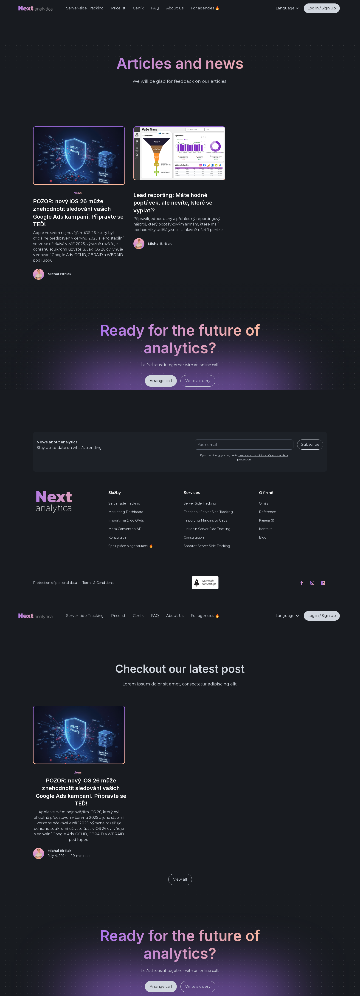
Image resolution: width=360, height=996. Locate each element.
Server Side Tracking (200, 503)
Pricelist (118, 8)
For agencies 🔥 (205, 8)
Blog (263, 537)
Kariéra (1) (266, 520)
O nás (263, 503)
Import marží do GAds (126, 520)
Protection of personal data (55, 583)
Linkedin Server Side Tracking (207, 529)
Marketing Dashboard (125, 512)
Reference (267, 512)
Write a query (198, 381)
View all (180, 879)
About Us (174, 8)
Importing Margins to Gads (205, 520)
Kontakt (265, 529)
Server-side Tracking (85, 8)
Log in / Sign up (322, 8)
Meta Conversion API (125, 529)
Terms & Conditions (97, 583)
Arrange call (161, 381)
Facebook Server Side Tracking (208, 512)
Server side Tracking (124, 503)
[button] (287, 8)
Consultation (194, 537)
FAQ (155, 8)
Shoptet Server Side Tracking (207, 546)
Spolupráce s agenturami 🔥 (130, 546)
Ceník (138, 8)
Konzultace (117, 537)
